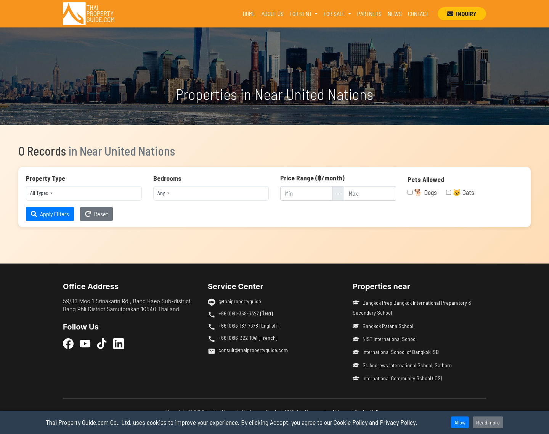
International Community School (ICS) (397, 378)
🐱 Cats (463, 192)
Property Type (45, 178)
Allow (460, 422)
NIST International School (385, 339)
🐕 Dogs (425, 192)
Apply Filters (50, 213)
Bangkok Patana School (383, 326)
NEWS (395, 13)
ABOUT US (273, 13)
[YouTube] (85, 343)
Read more (488, 422)
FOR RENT (301, 13)
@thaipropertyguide (239, 301)
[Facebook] (68, 343)
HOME (250, 13)
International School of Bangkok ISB (396, 352)
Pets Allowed (426, 179)
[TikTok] (101, 343)
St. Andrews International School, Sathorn (402, 365)
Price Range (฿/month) (312, 178)
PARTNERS (369, 13)
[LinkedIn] (118, 343)
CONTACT (418, 13)
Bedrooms (167, 178)
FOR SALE (335, 13)
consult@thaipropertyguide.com (253, 350)
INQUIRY (462, 13)
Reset (96, 213)
